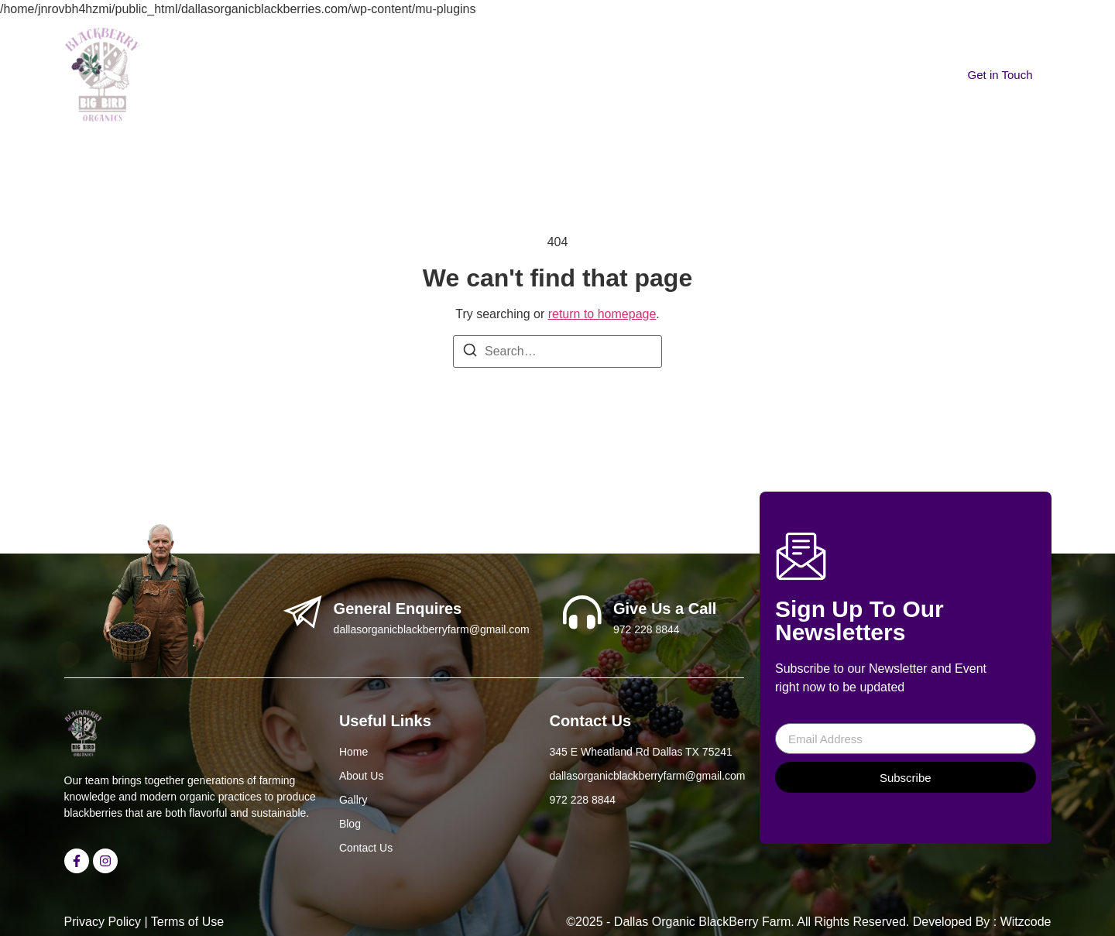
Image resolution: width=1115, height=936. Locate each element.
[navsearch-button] (720, 37)
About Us (428, 49)
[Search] (470, 350)
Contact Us (640, 49)
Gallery (502, 49)
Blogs (564, 49)
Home (357, 49)
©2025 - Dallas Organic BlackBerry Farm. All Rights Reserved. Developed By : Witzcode (808, 921)
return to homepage (602, 314)
